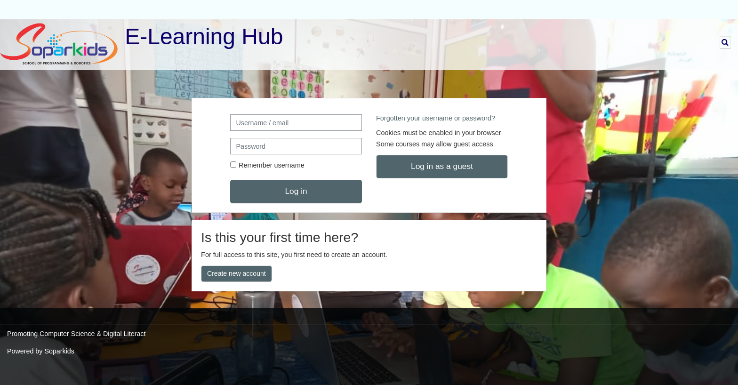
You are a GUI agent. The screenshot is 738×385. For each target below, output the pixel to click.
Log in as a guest (442, 166)
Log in (296, 191)
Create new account (236, 273)
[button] (725, 42)
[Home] (59, 44)
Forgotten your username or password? (435, 118)
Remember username (272, 165)
